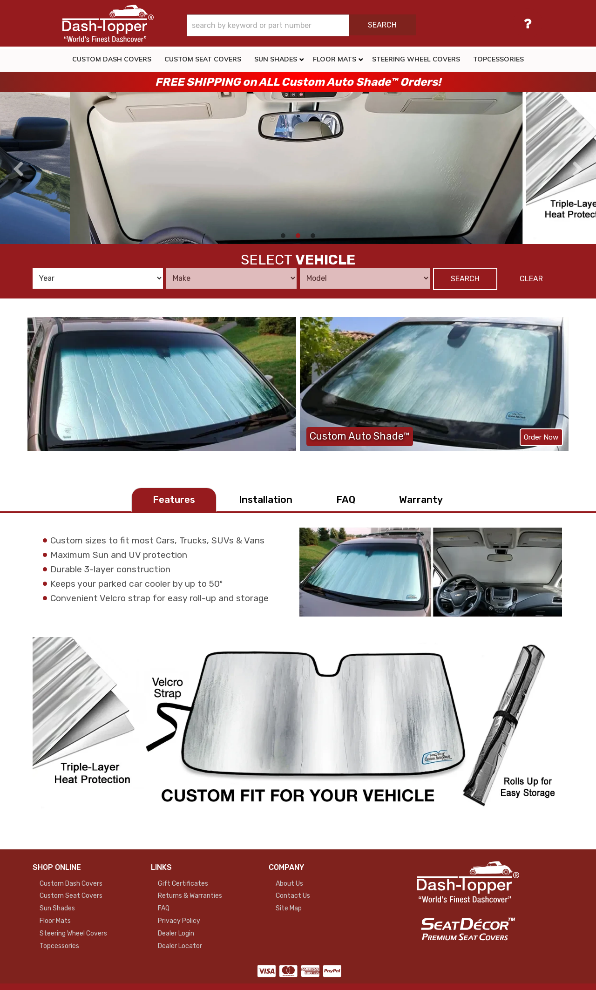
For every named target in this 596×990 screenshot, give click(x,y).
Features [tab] (174, 499)
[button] (322, 25)
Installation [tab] (265, 499)
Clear (531, 278)
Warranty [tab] (421, 499)
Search (465, 278)
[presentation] (18, 169)
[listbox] (98, 278)
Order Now (541, 437)
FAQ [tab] (345, 499)
